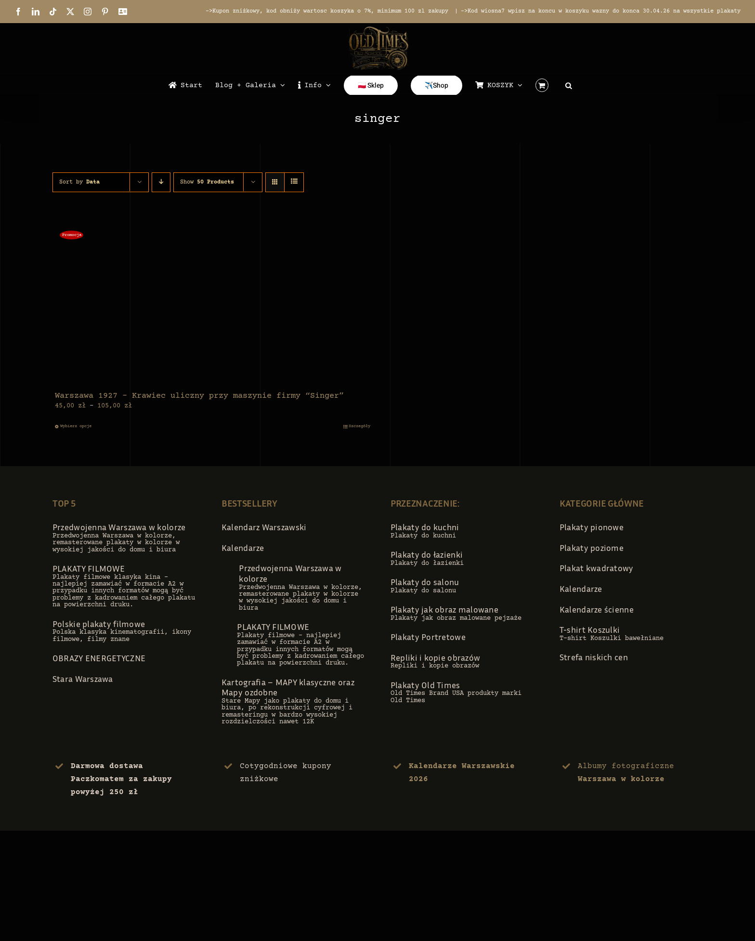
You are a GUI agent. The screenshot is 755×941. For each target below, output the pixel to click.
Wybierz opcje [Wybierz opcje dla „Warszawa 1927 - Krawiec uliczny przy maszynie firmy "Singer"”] (75, 426)
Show (207, 182)
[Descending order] (161, 182)
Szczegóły (359, 426)
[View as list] (294, 182)
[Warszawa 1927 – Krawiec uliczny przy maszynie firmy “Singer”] (212, 305)
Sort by (79, 182)
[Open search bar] (568, 85)
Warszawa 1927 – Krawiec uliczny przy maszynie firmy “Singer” (199, 396)
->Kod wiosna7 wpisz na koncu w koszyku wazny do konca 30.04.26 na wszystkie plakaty (601, 11)
